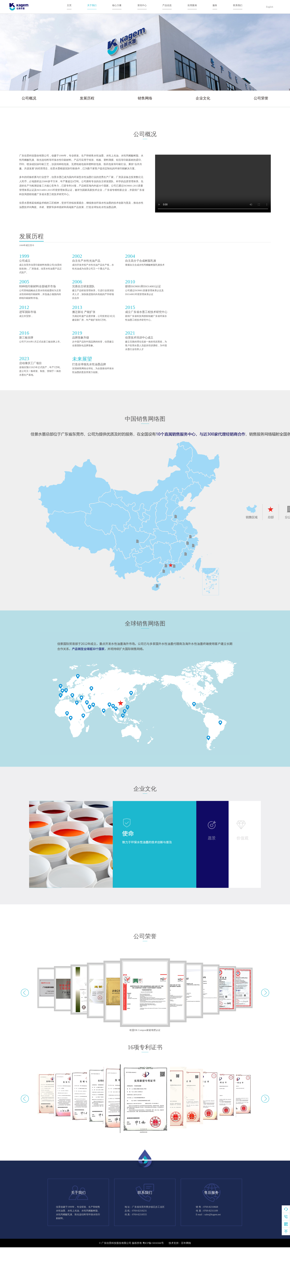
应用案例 (192, 5)
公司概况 (29, 98)
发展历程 (87, 98)
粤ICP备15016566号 (153, 1243)
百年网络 (186, 1243)
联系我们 (237, 5)
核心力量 (116, 5)
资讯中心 (142, 5)
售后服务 (211, 1192)
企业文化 (203, 98)
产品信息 (167, 5)
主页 (69, 5)
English (269, 7)
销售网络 (145, 98)
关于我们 (92, 5)
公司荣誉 (261, 98)
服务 (215, 5)
